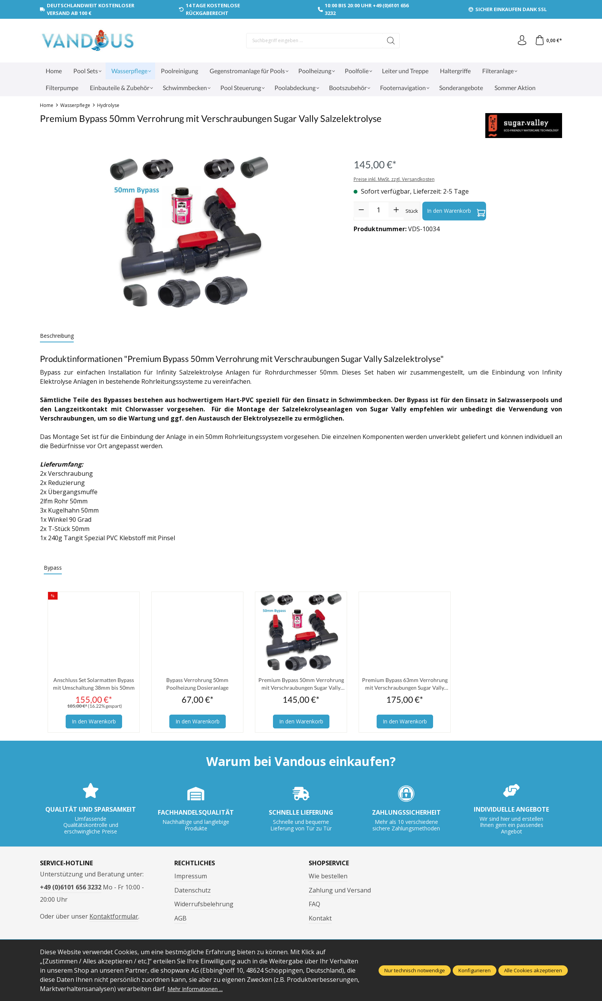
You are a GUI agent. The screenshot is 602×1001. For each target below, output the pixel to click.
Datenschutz (192, 892)
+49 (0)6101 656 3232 (70, 889)
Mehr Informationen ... (199, 989)
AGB (180, 920)
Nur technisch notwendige (414, 970)
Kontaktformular (113, 918)
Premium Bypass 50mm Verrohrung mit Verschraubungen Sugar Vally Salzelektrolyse (301, 685)
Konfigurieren (474, 970)
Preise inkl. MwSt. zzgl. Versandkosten (394, 179)
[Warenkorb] (547, 41)
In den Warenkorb (456, 211)
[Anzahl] (379, 209)
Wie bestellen (328, 878)
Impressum (190, 878)
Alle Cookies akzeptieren (533, 970)
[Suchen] (389, 40)
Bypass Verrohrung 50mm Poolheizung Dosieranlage (197, 684)
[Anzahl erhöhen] (396, 209)
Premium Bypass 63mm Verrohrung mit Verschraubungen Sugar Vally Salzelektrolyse (404, 685)
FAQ (314, 906)
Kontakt (320, 920)
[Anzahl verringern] (361, 209)
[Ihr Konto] (519, 41)
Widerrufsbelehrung (203, 906)
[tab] (57, 336)
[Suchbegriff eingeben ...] (312, 40)
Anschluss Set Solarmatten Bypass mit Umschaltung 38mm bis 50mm (94, 685)
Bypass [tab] (53, 567)
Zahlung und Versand (340, 892)
